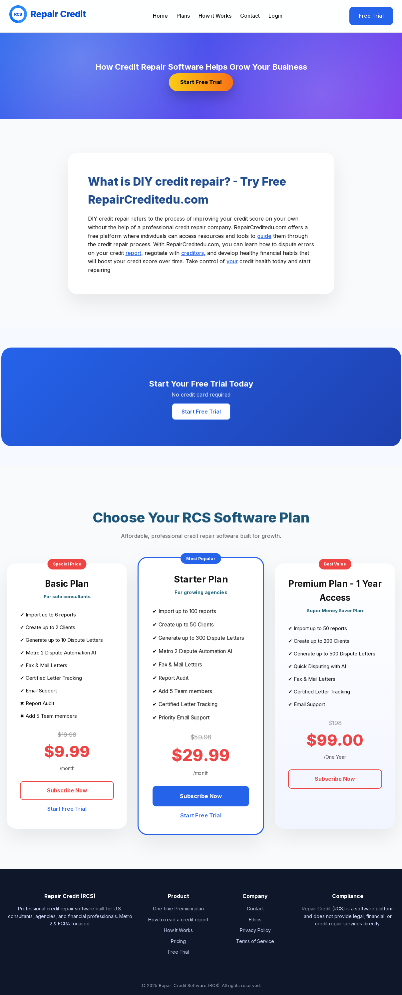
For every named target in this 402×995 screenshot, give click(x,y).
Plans (183, 15)
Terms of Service (255, 941)
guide (264, 236)
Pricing (178, 941)
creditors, (193, 253)
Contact (250, 15)
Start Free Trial (201, 82)
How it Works (215, 15)
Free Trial (371, 15)
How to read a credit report (178, 919)
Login (275, 15)
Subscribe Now (67, 790)
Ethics (255, 919)
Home (160, 15)
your (232, 261)
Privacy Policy (255, 930)
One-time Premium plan (178, 908)
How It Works (178, 930)
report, (134, 253)
